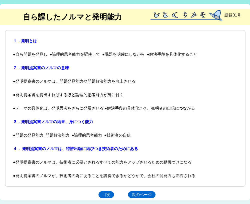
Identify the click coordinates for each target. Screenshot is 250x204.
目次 (106, 195)
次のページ (142, 195)
